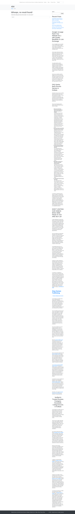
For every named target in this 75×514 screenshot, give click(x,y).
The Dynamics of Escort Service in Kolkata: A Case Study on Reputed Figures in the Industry (57, 19)
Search (53, 11)
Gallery (45, 2)
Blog (49, 2)
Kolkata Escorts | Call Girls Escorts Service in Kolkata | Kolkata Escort (31, 2)
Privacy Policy (53, 2)
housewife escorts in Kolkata (58, 432)
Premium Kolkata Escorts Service (58, 295)
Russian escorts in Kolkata (56, 478)
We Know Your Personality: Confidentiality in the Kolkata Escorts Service (57, 22)
